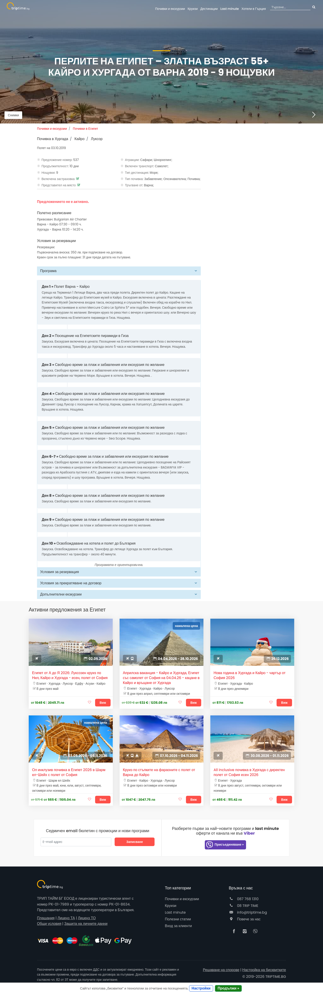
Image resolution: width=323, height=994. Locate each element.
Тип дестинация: (137, 172)
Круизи (193, 9)
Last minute (229, 9)
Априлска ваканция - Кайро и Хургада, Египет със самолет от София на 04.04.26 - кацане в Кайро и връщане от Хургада (161, 678)
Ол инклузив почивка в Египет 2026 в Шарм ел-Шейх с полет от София (68, 772)
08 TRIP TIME (243, 905)
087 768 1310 (244, 899)
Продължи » (228, 988)
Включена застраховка (58, 179)
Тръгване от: (134, 185)
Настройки (201, 988)
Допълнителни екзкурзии (61, 594)
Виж (103, 702)
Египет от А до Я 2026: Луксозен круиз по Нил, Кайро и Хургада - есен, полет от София (70, 675)
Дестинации (209, 9)
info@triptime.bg (248, 912)
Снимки (13, 115)
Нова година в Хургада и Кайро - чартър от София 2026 (250, 675)
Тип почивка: (134, 179)
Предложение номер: (56, 160)
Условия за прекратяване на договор (70, 583)
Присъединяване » (225, 844)
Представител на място (58, 185)
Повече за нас (244, 919)
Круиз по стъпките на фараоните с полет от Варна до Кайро (159, 772)
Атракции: (132, 160)
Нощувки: (48, 172)
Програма (48, 270)
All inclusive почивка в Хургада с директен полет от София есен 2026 (249, 772)
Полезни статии (178, 919)
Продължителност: (55, 166)
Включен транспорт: (139, 166)
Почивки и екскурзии (170, 9)
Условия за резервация (59, 571)
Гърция (254, 9)
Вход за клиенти (178, 925)
